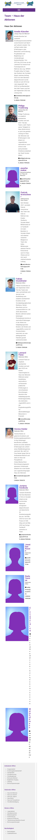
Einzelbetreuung (11, 774)
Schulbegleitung (11, 776)
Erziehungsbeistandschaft (14, 771)
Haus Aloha (10, 798)
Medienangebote (12, 815)
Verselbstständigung (13, 802)
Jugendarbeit (11, 811)
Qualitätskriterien (12, 833)
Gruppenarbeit (11, 769)
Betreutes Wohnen (12, 778)
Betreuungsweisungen (13, 783)
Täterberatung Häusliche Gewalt (16, 820)
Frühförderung (11, 816)
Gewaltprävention (12, 813)
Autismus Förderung (12, 818)
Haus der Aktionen (12, 793)
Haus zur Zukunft (12, 794)
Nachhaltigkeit (11, 831)
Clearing (9, 781)
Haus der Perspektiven (13, 800)
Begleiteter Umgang (12, 779)
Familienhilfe (10, 772)
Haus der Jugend (12, 796)
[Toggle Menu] (19, 10)
